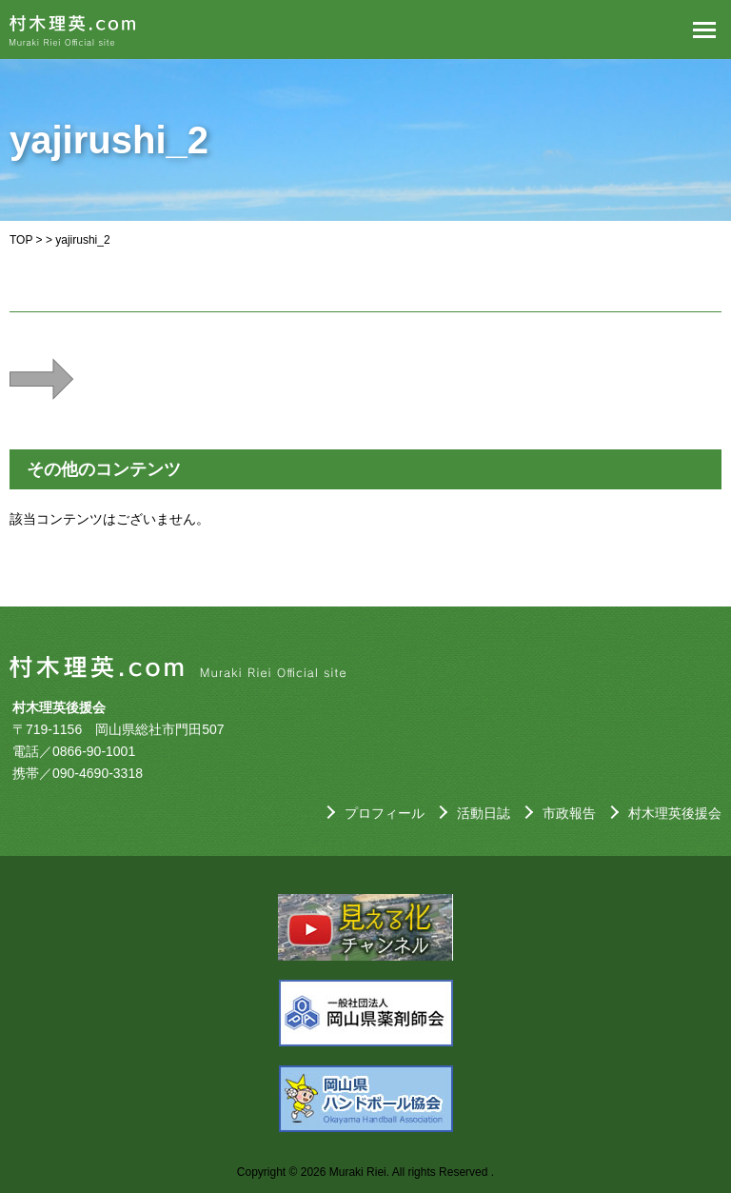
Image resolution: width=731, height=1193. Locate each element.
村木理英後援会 (674, 813)
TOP (21, 240)
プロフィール (385, 813)
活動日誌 (483, 813)
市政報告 (569, 813)
